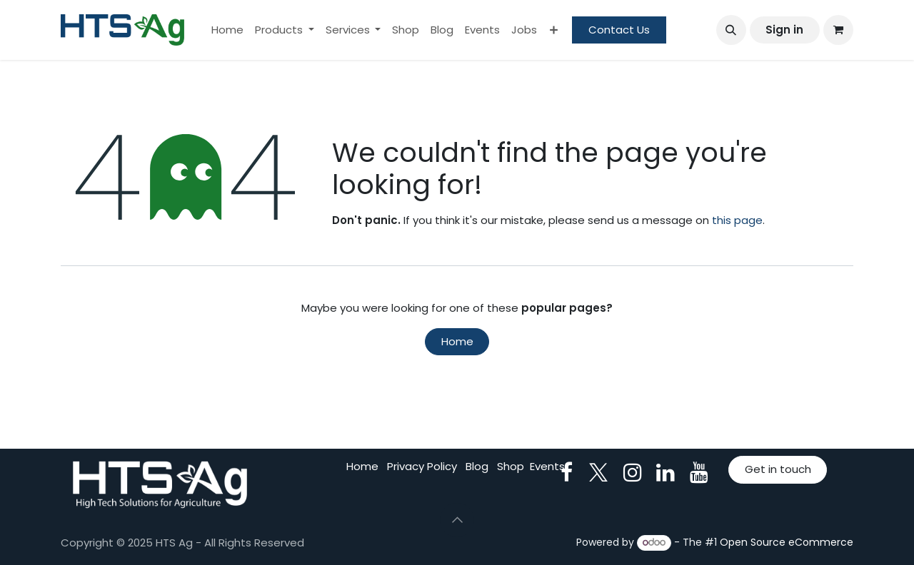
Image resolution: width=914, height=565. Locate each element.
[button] (731, 30)
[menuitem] (227, 30)
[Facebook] (566, 472)
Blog (477, 466)
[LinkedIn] (665, 472)
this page (737, 220)
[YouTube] (699, 472)
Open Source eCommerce (786, 542)
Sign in (784, 29)
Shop (510, 466)
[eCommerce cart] (838, 30)
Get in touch (778, 469)
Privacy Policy (422, 466)
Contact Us (619, 29)
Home (457, 341)
